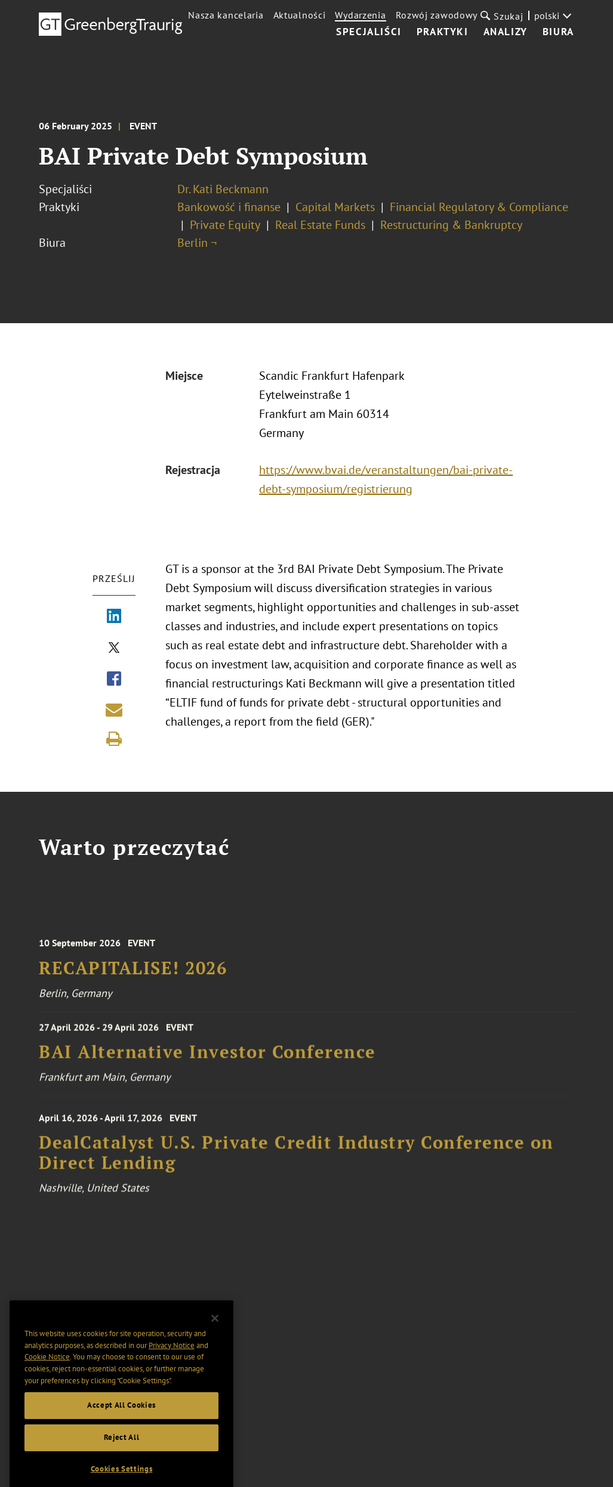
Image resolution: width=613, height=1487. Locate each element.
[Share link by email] (114, 709)
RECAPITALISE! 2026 (133, 979)
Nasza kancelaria (225, 15)
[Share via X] (114, 648)
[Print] (114, 738)
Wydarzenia (360, 15)
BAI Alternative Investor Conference (207, 1060)
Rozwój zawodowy (437, 15)
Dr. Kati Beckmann (223, 189)
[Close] (214, 1335)
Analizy (505, 32)
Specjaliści (369, 32)
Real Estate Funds (320, 225)
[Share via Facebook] (114, 679)
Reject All (122, 1454)
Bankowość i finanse (229, 207)
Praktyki (443, 32)
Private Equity (225, 225)
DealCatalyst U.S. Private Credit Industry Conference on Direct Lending (296, 1165)
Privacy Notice (172, 1362)
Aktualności (299, 15)
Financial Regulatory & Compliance (479, 207)
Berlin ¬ (197, 242)
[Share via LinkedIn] (114, 617)
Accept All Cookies (121, 1422)
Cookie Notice (47, 1373)
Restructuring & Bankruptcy (451, 225)
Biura (558, 32)
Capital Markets (335, 207)
